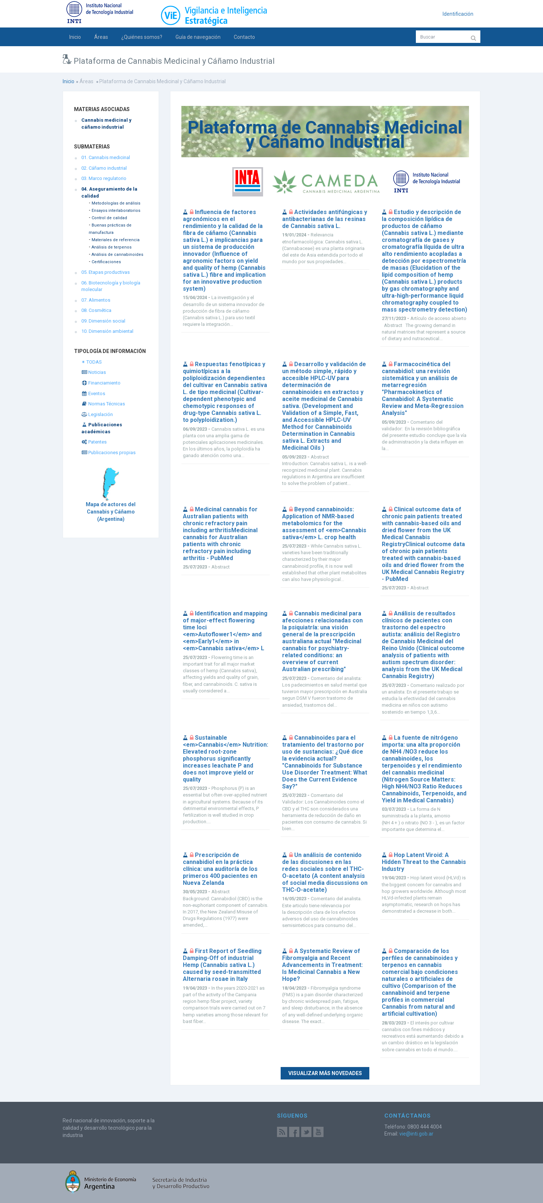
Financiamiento (101, 383)
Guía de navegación (198, 37)
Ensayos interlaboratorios (116, 210)
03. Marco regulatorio (103, 178)
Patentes (94, 442)
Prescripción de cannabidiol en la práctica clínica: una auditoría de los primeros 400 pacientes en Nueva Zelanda (220, 868)
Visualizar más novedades (325, 1073)
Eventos (93, 393)
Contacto (244, 37)
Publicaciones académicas (101, 428)
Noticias (93, 372)
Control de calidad (109, 218)
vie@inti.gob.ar (416, 1134)
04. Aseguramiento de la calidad (109, 192)
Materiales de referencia (116, 240)
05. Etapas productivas (105, 272)
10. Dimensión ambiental (107, 331)
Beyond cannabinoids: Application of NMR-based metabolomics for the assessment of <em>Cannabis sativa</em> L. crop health (324, 523)
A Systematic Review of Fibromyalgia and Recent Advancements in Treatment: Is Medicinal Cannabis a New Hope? (322, 965)
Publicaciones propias (108, 452)
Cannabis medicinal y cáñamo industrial (106, 123)
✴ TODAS (91, 362)
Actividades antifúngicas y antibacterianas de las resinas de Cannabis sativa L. (324, 219)
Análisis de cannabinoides (117, 254)
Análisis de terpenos (112, 247)
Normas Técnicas (103, 403)
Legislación (97, 414)
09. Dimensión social (103, 321)
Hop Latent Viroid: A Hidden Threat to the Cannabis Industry (424, 861)
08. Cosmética (96, 310)
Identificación (458, 14)
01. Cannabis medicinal (105, 157)
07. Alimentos (95, 300)
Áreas (101, 37)
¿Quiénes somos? (141, 37)
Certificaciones (106, 262)
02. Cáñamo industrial (104, 168)
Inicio (75, 37)
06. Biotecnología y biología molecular (110, 286)
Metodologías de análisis (116, 203)
